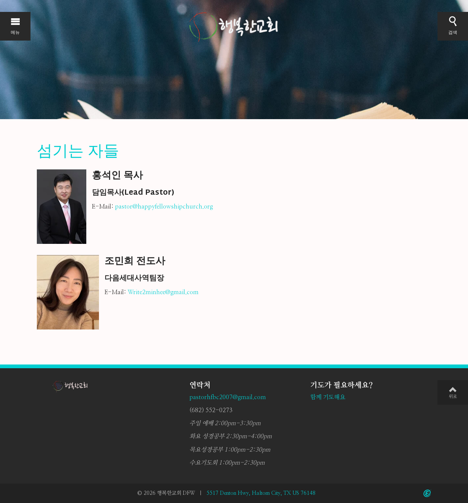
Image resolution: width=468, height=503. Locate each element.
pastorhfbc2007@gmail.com (227, 397)
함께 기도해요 (327, 397)
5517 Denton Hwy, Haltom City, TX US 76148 (260, 493)
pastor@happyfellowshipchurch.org (164, 207)
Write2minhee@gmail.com (163, 292)
